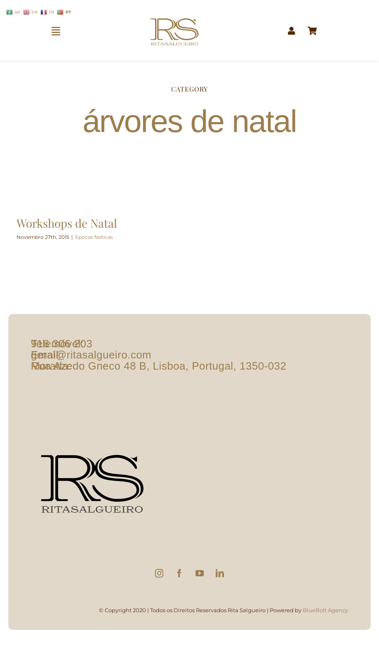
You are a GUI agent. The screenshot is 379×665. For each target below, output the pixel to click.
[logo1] (174, 15)
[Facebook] (179, 573)
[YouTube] (199, 573)
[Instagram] (159, 573)
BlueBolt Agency (325, 610)
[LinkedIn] (220, 573)
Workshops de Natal (66, 223)
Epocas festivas (94, 237)
